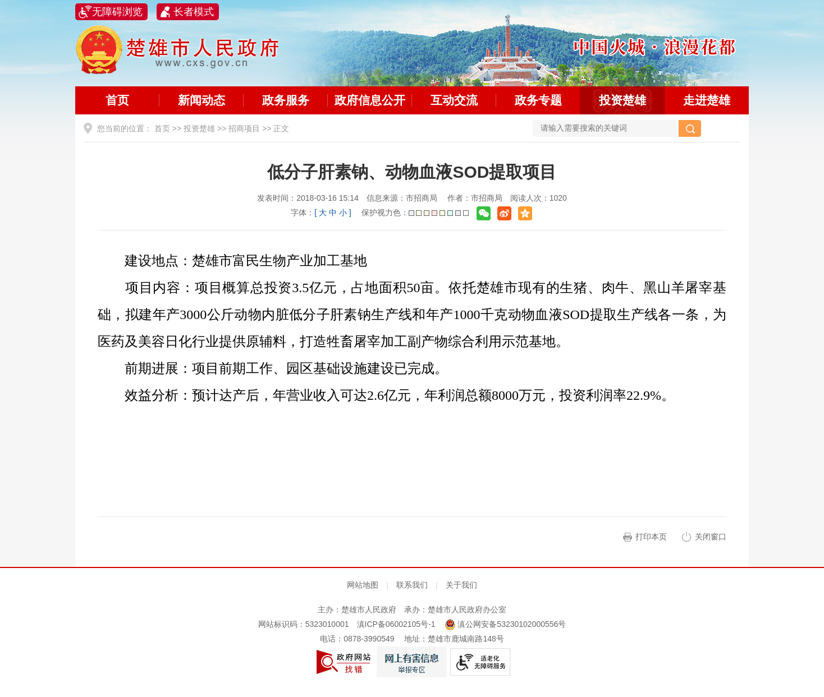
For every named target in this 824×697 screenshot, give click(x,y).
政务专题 (538, 100)
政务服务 (285, 100)
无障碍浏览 (117, 11)
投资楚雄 (622, 100)
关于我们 (461, 584)
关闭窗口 (710, 536)
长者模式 (193, 11)
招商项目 (244, 128)
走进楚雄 (706, 100)
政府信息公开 (370, 100)
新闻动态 (201, 100)
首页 (117, 100)
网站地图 (362, 584)
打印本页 (651, 536)
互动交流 (454, 100)
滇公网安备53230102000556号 (505, 624)
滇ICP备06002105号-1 (396, 624)
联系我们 (412, 584)
